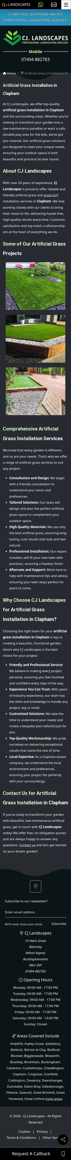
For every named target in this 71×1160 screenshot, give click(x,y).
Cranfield (50, 1074)
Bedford (53, 1049)
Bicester (16, 1056)
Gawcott (25, 1092)
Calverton (14, 1068)
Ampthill (16, 1043)
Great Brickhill (44, 1092)
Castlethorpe (32, 1068)
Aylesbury (52, 1043)
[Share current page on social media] (63, 1139)
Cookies (24, 1131)
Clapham (19, 1074)
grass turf (51, 195)
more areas (53, 1099)
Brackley (16, 1062)
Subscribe (58, 923)
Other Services (54, 1137)
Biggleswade (33, 1056)
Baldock (17, 1049)
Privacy (42, 1131)
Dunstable (15, 1086)
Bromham (31, 1062)
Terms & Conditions (21, 1137)
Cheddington (54, 1068)
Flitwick (11, 1092)
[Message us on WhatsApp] (41, 4)
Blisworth (52, 1056)
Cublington (16, 1080)
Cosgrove (35, 1074)
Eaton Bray (32, 1086)
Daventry (33, 1080)
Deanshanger (52, 1080)
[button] (35, 886)
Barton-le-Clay (34, 1049)
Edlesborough (52, 1086)
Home (9, 73)
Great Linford (34, 1099)
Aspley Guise (34, 1043)
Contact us (27, 845)
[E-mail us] (54, 4)
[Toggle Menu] (66, 4)
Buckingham (50, 1062)
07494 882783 (35, 59)
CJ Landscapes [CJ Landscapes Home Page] (16, 5)
